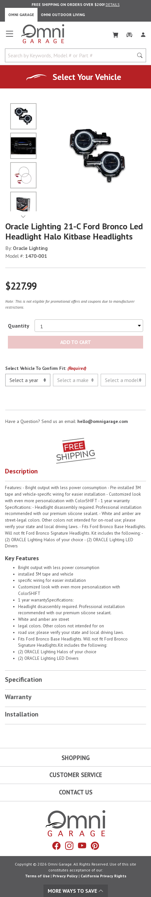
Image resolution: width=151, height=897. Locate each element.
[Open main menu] (9, 36)
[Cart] (115, 33)
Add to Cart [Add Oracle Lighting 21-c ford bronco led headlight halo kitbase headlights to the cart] (75, 342)
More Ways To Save (76, 890)
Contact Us (75, 792)
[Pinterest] (95, 846)
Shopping (76, 758)
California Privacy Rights (103, 875)
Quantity (18, 325)
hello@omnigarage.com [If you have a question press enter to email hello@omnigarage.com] (102, 421)
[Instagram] (69, 846)
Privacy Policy (65, 875)
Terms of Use (37, 875)
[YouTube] (82, 846)
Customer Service (75, 775)
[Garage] (129, 33)
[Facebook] (56, 846)
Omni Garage (21, 14)
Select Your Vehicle (87, 76)
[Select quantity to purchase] (89, 325)
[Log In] (143, 33)
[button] (75, 472)
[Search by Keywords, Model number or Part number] (71, 55)
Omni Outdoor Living (63, 14)
